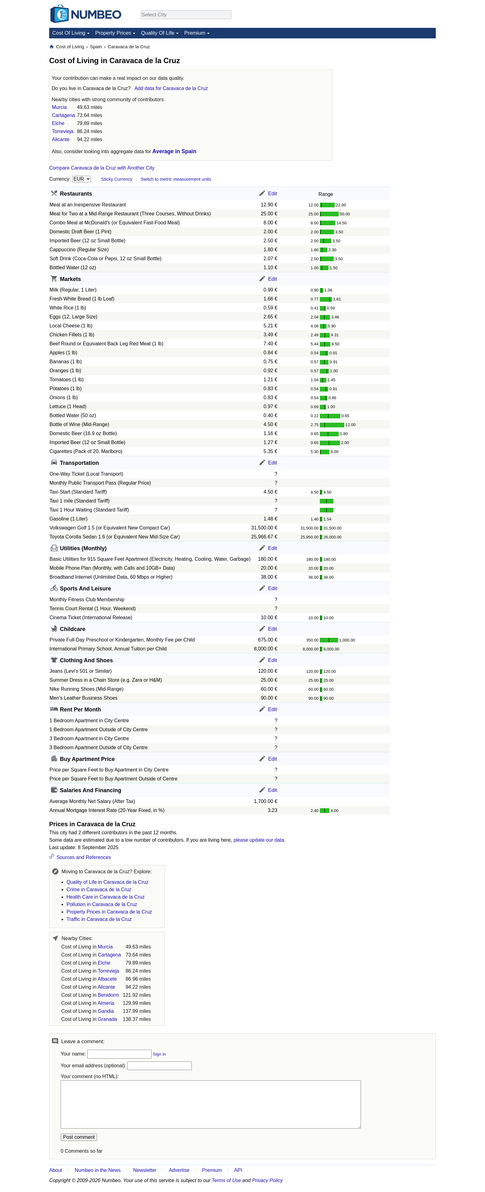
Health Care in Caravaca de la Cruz (106, 897)
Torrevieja (62, 131)
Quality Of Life (157, 33)
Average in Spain (174, 151)
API (238, 1170)
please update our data (259, 840)
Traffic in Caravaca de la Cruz (99, 919)
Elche (58, 123)
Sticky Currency (116, 179)
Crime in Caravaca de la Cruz (99, 889)
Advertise (179, 1170)
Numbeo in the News (98, 1170)
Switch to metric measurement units (175, 179)
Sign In (159, 1054)
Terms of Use (226, 1180)
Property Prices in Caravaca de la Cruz (109, 911)
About (55, 1170)
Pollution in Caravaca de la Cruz (102, 904)
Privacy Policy (267, 1180)
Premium (194, 33)
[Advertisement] (389, 82)
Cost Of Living (68, 33)
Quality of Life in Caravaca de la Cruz (107, 882)
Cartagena (63, 115)
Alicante (61, 139)
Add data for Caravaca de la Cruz (171, 88)
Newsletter (145, 1170)
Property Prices (113, 33)
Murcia (59, 107)
